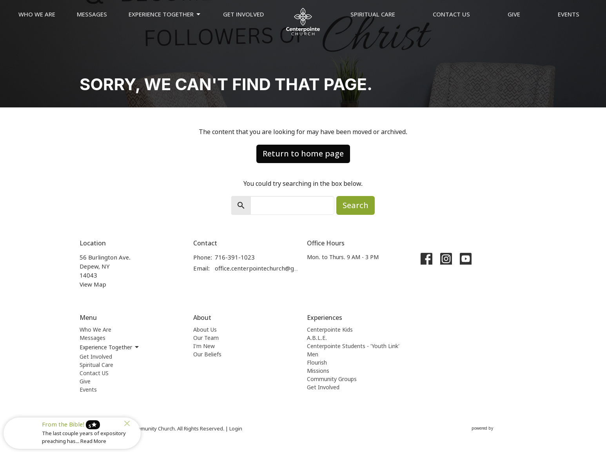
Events (568, 14)
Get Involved (243, 14)
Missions (318, 370)
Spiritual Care (372, 14)
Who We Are (36, 14)
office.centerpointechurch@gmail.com (257, 268)
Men (312, 354)
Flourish (317, 362)
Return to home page (303, 153)
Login (235, 428)
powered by (499, 428)
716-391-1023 (235, 257)
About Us (205, 329)
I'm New (204, 346)
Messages (92, 14)
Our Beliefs (207, 354)
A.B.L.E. (317, 337)
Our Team (206, 337)
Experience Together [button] (110, 347)
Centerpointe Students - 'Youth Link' (353, 346)
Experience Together (165, 14)
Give (514, 14)
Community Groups (332, 379)
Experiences (324, 317)
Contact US (451, 14)
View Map (93, 284)
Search (355, 205)
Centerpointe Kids (330, 329)
